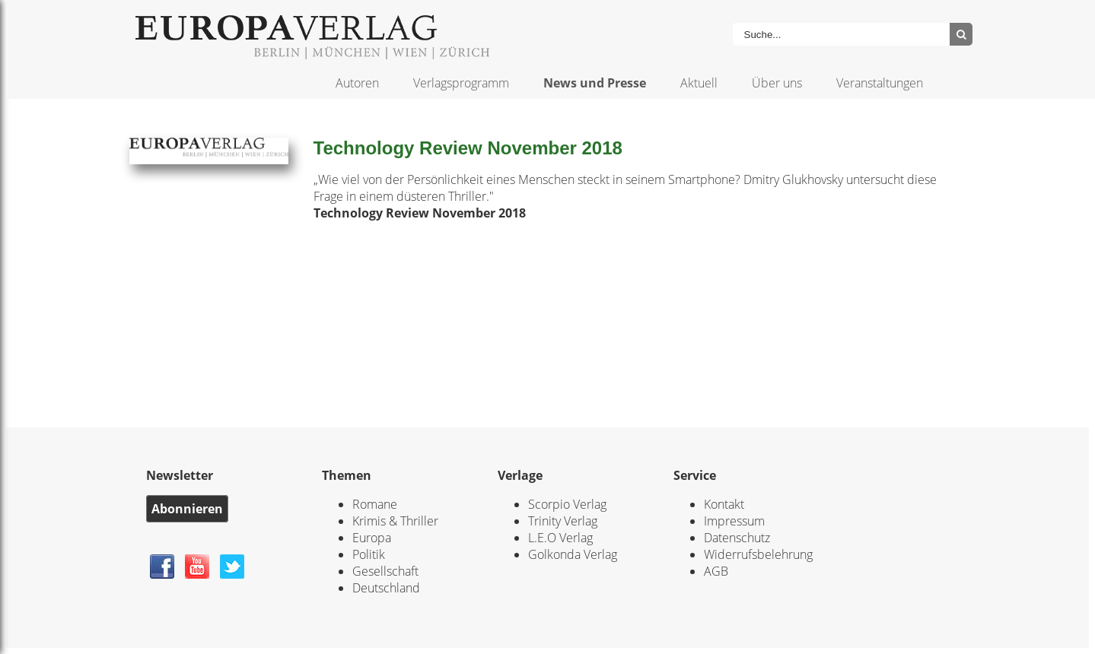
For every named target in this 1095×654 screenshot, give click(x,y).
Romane (374, 504)
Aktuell (699, 83)
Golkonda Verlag (572, 554)
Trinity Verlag (562, 521)
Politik (368, 554)
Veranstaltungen (879, 83)
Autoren (357, 83)
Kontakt (724, 504)
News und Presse (594, 83)
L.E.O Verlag (560, 537)
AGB (716, 571)
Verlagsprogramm (461, 83)
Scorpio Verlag (567, 504)
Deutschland (386, 587)
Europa (371, 537)
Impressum (734, 521)
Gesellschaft (385, 571)
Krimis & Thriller (395, 521)
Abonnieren (187, 508)
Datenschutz (737, 537)
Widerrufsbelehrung (758, 554)
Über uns (777, 83)
